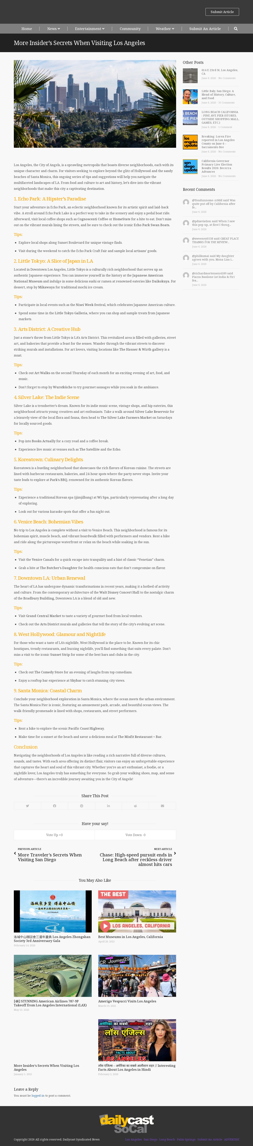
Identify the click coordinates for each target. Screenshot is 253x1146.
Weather (163, 28)
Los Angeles (133, 1139)
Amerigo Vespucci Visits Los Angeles (127, 1001)
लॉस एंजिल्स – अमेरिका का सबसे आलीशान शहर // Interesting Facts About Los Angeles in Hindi (137, 1067)
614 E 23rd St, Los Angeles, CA (220, 71)
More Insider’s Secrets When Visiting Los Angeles (46, 1067)
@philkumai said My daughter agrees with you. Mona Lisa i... (213, 257)
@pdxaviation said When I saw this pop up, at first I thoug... (213, 223)
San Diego (150, 1139)
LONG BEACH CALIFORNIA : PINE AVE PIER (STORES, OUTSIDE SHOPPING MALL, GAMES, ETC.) (220, 117)
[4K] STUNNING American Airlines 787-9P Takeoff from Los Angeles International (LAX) (50, 1003)
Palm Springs (186, 1139)
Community (130, 28)
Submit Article (222, 12)
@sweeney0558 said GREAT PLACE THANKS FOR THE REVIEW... (215, 240)
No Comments (227, 78)
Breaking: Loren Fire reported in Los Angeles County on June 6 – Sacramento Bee (218, 142)
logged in (38, 1095)
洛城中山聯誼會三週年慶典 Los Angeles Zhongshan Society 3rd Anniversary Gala (52, 939)
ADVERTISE (231, 1139)
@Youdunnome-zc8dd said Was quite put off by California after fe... (213, 203)
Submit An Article (205, 28)
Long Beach (167, 1139)
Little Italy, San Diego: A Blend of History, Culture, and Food (219, 94)
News (52, 28)
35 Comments (226, 102)
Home (27, 28)
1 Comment (225, 127)
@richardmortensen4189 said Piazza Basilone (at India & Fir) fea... (213, 276)
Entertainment (88, 28)
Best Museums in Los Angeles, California (130, 937)
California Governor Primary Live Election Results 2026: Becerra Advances (217, 166)
